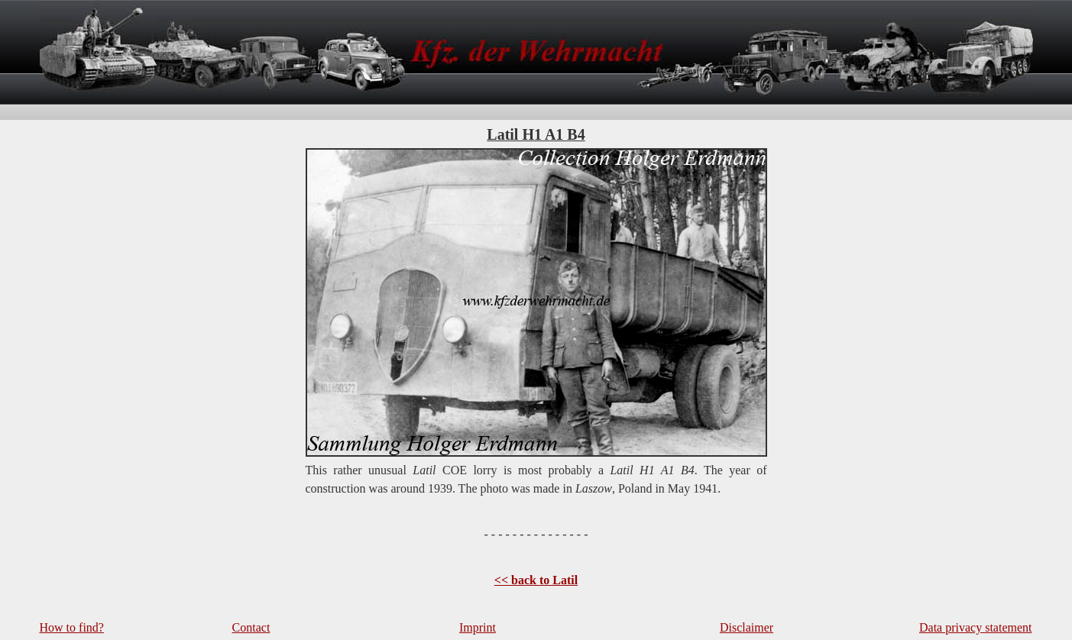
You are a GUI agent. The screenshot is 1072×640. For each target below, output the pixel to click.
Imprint (477, 627)
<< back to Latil (536, 580)
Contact (251, 627)
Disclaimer (746, 627)
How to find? (72, 627)
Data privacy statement (975, 627)
